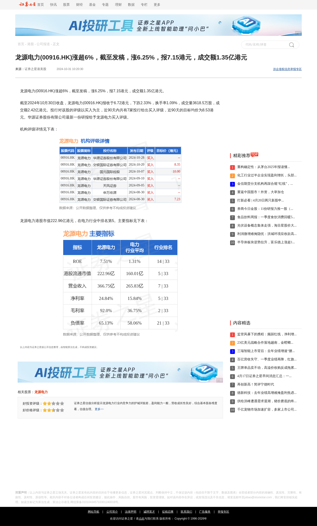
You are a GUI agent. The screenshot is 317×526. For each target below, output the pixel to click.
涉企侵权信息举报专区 (287, 69)
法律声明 (130, 511)
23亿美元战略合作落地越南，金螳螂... (265, 342)
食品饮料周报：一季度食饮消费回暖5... (266, 217)
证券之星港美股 (35, 69)
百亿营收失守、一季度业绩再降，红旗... (267, 359)
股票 (66, 4)
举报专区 (223, 511)
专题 (105, 4)
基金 (92, 4)
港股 (30, 44)
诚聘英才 (149, 511)
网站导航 (93, 511)
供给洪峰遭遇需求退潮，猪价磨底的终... (267, 401)
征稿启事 (168, 511)
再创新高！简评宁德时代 (255, 384)
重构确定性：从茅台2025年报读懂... (263, 167)
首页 (31, 4)
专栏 (144, 4)
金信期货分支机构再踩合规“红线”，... (265, 183)
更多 (157, 4)
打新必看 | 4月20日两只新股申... (260, 200)
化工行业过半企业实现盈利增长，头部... (267, 175)
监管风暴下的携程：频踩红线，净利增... (267, 334)
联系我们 (186, 511)
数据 (131, 4)
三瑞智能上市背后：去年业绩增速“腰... (266, 351)
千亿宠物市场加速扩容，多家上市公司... (267, 409)
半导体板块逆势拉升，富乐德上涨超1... (266, 242)
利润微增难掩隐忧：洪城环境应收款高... (267, 234)
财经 (79, 4)
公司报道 (43, 44)
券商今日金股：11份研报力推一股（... (265, 209)
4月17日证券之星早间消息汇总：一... (264, 376)
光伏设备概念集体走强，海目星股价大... (267, 225)
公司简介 (112, 511)
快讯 (53, 4)
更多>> (99, 409)
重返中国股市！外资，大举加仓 (260, 192)
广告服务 (205, 511)
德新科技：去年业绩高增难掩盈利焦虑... (267, 393)
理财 (118, 4)
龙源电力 (41, 392)
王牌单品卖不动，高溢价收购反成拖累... (267, 367)
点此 (141, 518)
